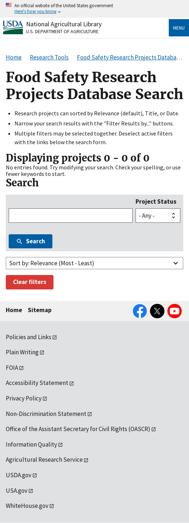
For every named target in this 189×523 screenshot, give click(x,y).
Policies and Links (28, 337)
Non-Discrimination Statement (46, 414)
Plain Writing (22, 352)
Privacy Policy (24, 398)
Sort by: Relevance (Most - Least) (51, 263)
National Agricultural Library (64, 24)
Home (14, 310)
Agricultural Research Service (44, 460)
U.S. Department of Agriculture (62, 31)
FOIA (12, 368)
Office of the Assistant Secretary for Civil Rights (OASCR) (78, 429)
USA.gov (16, 491)
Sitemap (40, 310)
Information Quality (31, 444)
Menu (179, 28)
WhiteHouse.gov (27, 506)
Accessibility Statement (37, 383)
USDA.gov (18, 475)
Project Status (156, 201)
